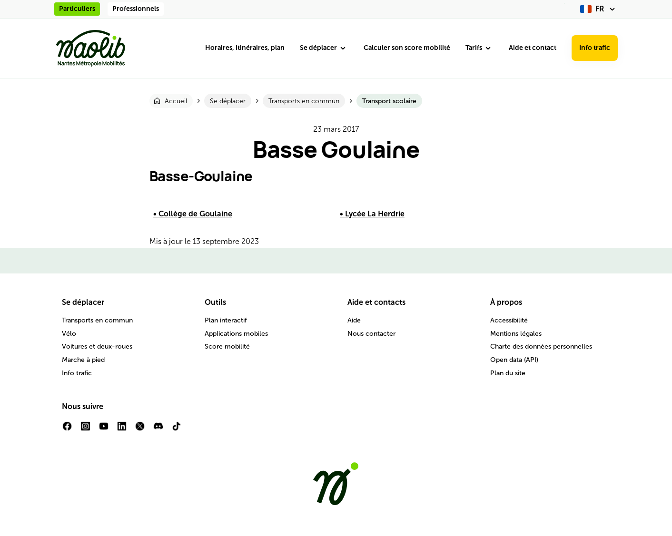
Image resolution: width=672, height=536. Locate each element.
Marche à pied (83, 360)
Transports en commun (97, 320)
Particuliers (77, 9)
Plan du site (507, 373)
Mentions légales (516, 334)
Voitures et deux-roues (97, 346)
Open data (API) (514, 360)
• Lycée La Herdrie (372, 213)
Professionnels (135, 9)
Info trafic (594, 48)
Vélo (69, 334)
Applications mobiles (236, 334)
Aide (354, 320)
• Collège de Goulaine (192, 213)
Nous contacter (371, 334)
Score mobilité (227, 346)
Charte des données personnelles (541, 346)
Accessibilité (509, 320)
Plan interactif (226, 320)
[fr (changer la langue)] (599, 9)
